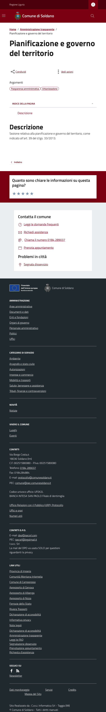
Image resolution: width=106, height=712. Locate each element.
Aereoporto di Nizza (20, 598)
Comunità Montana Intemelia (26, 577)
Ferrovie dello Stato (20, 604)
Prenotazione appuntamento (25, 648)
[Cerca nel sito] (91, 16)
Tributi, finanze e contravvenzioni (27, 391)
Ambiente (14, 358)
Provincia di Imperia (20, 571)
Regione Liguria (16, 4)
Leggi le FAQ (16, 640)
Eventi (13, 436)
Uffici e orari (16, 510)
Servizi (48, 690)
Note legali (15, 625)
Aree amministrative (20, 306)
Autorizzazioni (17, 369)
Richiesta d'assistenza (21, 652)
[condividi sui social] (18, 71)
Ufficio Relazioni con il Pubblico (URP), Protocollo (36, 505)
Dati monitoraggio (19, 690)
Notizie (13, 410)
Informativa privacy (20, 620)
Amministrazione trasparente (37, 29)
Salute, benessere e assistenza (26, 385)
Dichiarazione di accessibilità (25, 614)
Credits (72, 690)
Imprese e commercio (21, 375)
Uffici (12, 339)
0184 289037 (28, 468)
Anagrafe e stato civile (22, 364)
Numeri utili (15, 516)
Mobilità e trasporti (20, 380)
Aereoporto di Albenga (21, 593)
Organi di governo (19, 323)
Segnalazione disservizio (22, 644)
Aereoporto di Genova (21, 587)
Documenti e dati (19, 312)
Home (12, 29)
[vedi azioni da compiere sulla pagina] (64, 71)
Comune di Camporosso (22, 582)
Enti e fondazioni (18, 317)
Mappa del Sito (33, 694)
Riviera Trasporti (18, 609)
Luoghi (13, 430)
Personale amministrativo (23, 328)
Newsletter (15, 676)
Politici (13, 333)
